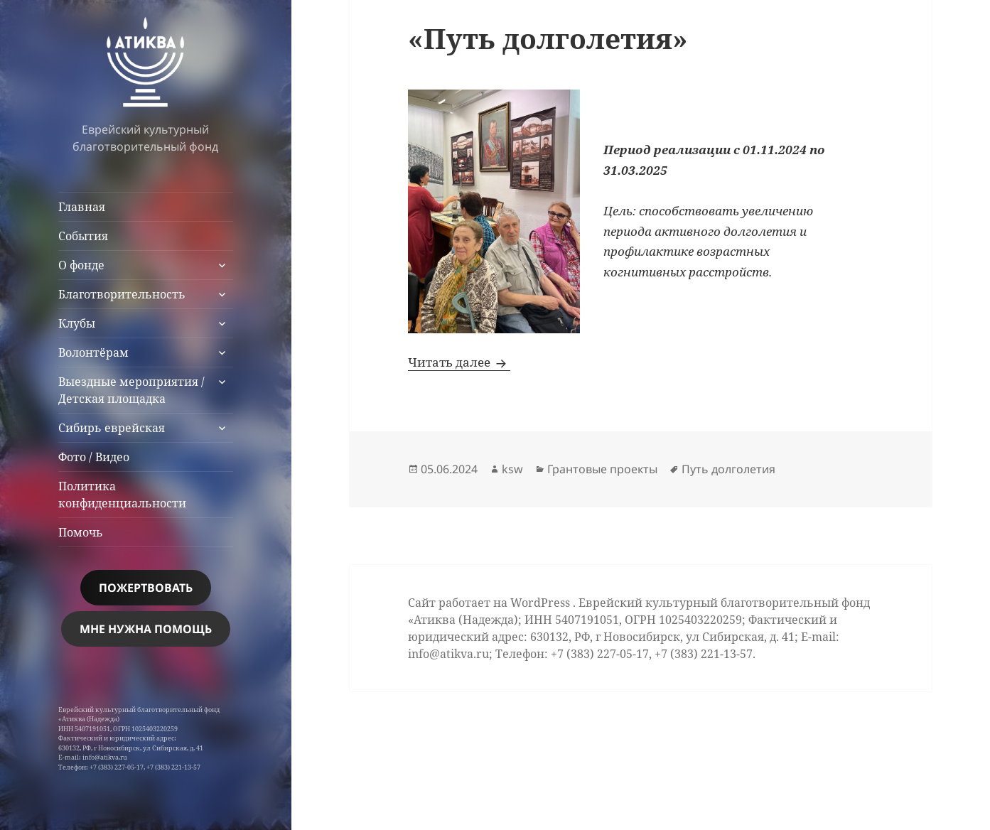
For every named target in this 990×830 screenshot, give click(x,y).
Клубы (76, 323)
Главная (81, 207)
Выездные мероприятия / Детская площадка (131, 390)
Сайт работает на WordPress (490, 602)
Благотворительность (121, 294)
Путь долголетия (728, 469)
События (83, 236)
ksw (512, 469)
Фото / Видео (93, 457)
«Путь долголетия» (548, 38)
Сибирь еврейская (111, 428)
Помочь (80, 532)
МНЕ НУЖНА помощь (146, 629)
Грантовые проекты (602, 469)
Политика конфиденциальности (122, 494)
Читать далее (459, 362)
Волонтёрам (93, 352)
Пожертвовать (146, 587)
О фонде (81, 265)
